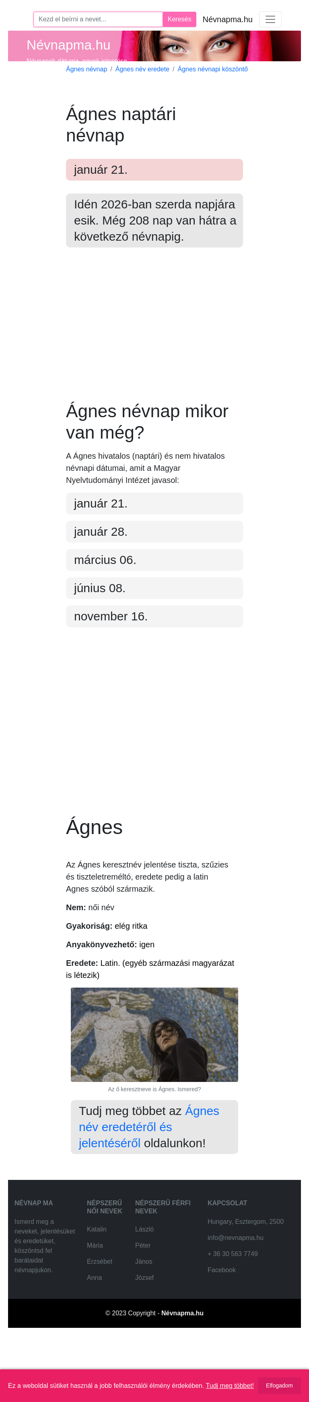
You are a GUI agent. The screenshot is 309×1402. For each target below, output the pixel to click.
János (143, 1327)
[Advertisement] (154, 330)
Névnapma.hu (227, 19)
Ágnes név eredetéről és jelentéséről (149, 1193)
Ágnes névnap (86, 69)
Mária (95, 1311)
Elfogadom (279, 1385)
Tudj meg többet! (230, 1385)
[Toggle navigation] (270, 19)
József (144, 1343)
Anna (94, 1343)
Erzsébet (99, 1327)
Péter (142, 1311)
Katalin (97, 1295)
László (144, 1295)
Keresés (180, 19)
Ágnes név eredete (142, 69)
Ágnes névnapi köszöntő (213, 69)
